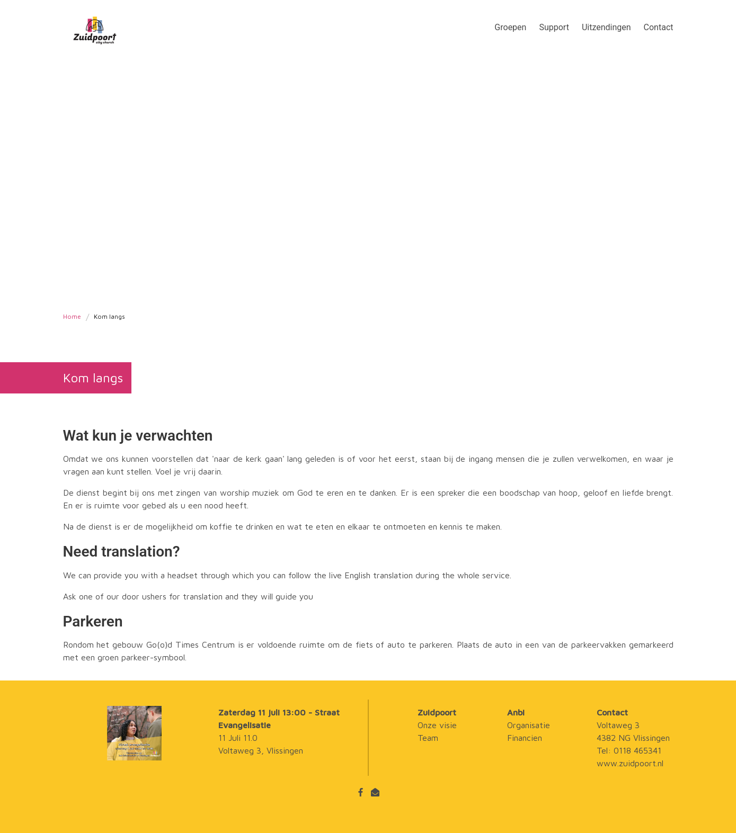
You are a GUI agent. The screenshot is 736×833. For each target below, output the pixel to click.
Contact (658, 27)
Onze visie (437, 725)
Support (554, 27)
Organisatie (528, 725)
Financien (524, 737)
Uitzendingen (606, 27)
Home (72, 317)
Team (428, 737)
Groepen (510, 27)
